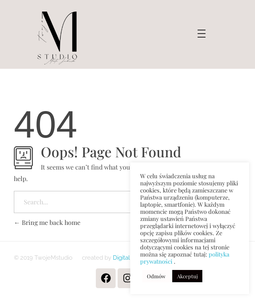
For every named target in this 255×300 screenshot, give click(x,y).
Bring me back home (47, 222)
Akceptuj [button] (187, 276)
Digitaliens (126, 257)
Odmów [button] (156, 276)
